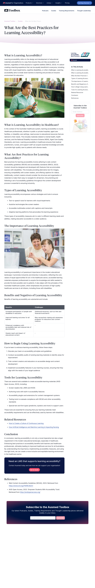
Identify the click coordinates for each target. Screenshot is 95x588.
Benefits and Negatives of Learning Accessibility (80, 84)
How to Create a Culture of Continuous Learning (26, 423)
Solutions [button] (40, 3)
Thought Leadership (84, 11)
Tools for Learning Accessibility (80, 89)
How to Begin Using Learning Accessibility (80, 87)
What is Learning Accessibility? (80, 70)
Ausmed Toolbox (9, 21)
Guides (53, 11)
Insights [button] (58, 3)
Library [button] (50, 3)
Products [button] (29, 3)
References (75, 98)
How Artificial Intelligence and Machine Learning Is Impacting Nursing (34, 427)
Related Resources (77, 92)
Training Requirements (66, 11)
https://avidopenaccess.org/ (30, 492)
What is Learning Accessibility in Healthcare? (80, 73)
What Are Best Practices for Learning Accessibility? (80, 75)
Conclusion (74, 95)
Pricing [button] (67, 3)
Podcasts (45, 11)
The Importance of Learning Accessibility (80, 81)
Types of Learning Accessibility (80, 78)
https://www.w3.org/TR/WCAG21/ (21, 486)
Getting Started (84, 3)
